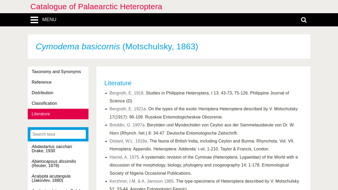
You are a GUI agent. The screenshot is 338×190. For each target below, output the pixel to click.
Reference (41, 82)
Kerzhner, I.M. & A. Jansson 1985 (142, 181)
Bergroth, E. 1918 (126, 93)
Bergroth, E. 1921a (128, 109)
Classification (44, 103)
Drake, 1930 (52, 148)
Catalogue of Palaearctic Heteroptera (96, 6)
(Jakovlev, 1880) (51, 178)
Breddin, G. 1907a (127, 125)
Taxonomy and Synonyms (56, 71)
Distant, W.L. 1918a (128, 141)
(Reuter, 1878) (54, 163)
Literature (41, 114)
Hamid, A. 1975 (124, 157)
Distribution (42, 93)
